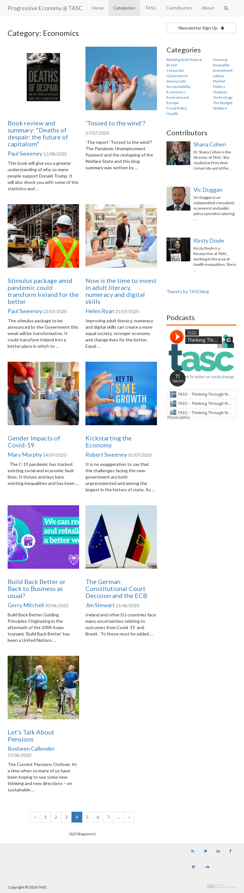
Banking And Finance (184, 59)
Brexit (171, 65)
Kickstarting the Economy (108, 441)
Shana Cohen (209, 144)
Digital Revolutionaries (221, 886)
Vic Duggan (207, 189)
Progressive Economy (45, 7)
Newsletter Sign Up (201, 27)
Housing (220, 59)
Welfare (220, 108)
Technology (223, 97)
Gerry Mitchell (26, 604)
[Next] (129, 817)
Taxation (220, 92)
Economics (176, 92)
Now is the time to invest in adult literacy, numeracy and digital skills (121, 291)
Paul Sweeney (25, 153)
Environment (177, 97)
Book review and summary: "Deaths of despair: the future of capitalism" (38, 133)
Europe (172, 102)
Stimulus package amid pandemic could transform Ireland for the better (43, 291)
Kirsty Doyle (208, 240)
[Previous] (35, 817)
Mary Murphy (25, 454)
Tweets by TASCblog (187, 291)
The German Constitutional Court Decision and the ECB (116, 588)
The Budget (223, 102)
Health (172, 113)
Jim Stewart (100, 604)
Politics (219, 86)
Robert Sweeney (106, 454)
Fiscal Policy (176, 108)
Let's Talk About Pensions (31, 735)
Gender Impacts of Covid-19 (34, 441)
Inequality (221, 65)
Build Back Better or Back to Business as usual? (37, 588)
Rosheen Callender (31, 748)
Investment (223, 70)
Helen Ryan (99, 310)
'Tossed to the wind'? (115, 123)
